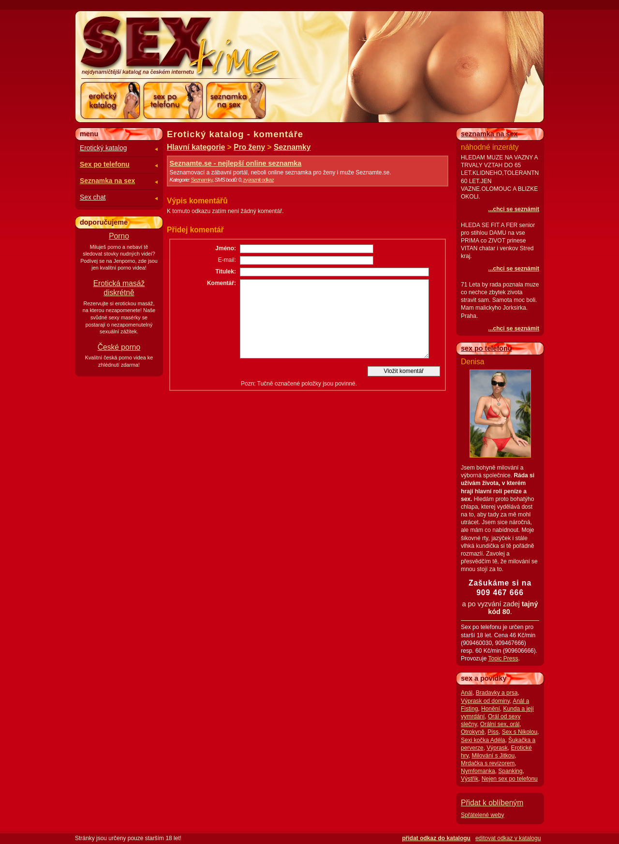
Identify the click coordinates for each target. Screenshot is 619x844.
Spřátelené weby (482, 815)
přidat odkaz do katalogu (436, 838)
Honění (490, 708)
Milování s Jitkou (493, 755)
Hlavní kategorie (196, 147)
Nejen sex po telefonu (510, 778)
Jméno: (225, 248)
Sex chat (93, 197)
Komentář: (221, 283)
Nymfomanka (478, 771)
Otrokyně (473, 732)
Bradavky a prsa (497, 692)
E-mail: (227, 260)
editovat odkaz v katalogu (508, 838)
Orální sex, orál (499, 724)
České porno (119, 347)
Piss (493, 732)
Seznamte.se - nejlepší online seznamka (236, 163)
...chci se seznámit (513, 209)
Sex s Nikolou (519, 732)
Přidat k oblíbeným (492, 803)
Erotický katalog (103, 148)
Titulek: (226, 271)
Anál (466, 692)
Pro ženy (249, 147)
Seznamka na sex (107, 181)
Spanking (510, 771)
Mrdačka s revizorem (488, 763)
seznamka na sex (489, 134)
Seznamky (292, 147)
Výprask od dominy (485, 701)
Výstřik (469, 778)
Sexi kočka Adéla (483, 740)
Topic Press (503, 658)
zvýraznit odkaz (258, 180)
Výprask (496, 747)
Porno (119, 236)
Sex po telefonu (105, 164)
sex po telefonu (486, 348)
